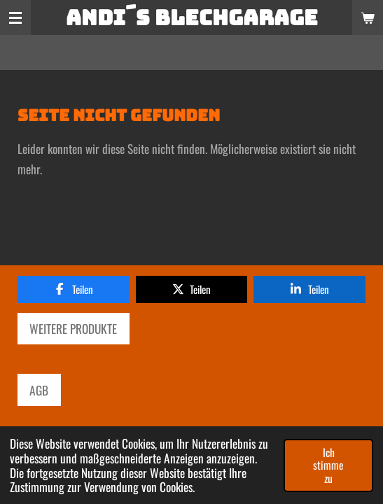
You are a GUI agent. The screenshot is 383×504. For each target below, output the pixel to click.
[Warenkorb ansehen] (367, 17)
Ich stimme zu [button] (328, 465)
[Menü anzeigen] (15, 17)
